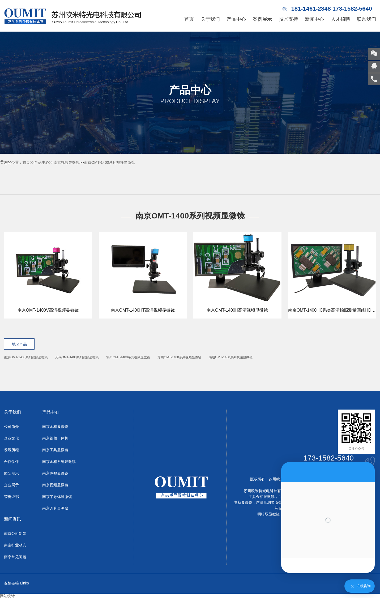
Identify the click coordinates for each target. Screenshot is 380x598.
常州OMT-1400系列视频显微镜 (128, 357)
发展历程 (11, 450)
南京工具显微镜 (55, 450)
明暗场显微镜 (268, 514)
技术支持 (288, 19)
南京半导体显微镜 (57, 496)
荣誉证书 (11, 496)
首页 (189, 19)
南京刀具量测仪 (55, 508)
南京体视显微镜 (55, 473)
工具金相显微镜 (262, 496)
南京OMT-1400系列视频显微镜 (109, 162)
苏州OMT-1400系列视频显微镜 (179, 357)
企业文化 (11, 438)
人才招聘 (340, 19)
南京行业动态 (15, 545)
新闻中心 (314, 19)
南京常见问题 (15, 557)
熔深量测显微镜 (269, 502)
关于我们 (210, 19)
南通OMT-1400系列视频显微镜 (231, 357)
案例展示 (262, 19)
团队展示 (11, 473)
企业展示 (11, 485)
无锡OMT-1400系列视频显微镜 (77, 357)
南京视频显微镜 (67, 162)
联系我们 (366, 19)
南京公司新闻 (15, 533)
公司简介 (11, 426)
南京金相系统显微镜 (59, 461)
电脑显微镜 (243, 502)
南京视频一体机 (55, 438)
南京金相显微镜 (55, 426)
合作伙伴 (11, 461)
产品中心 (236, 19)
